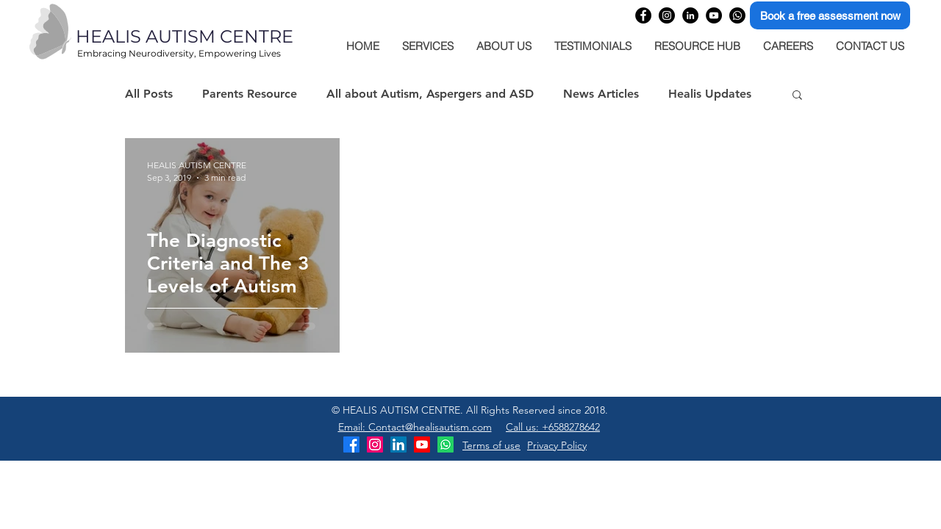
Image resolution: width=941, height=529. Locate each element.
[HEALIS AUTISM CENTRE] (216, 36)
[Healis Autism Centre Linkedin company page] (690, 15)
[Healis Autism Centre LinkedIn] (398, 444)
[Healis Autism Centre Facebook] (351, 444)
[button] (797, 96)
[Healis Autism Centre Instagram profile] (667, 15)
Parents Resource (249, 94)
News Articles (601, 94)
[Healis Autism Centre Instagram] (375, 444)
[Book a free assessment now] (830, 15)
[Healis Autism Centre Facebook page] (643, 15)
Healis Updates (709, 94)
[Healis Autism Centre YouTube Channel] (714, 15)
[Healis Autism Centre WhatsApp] (737, 15)
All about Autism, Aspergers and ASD (430, 94)
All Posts (149, 94)
